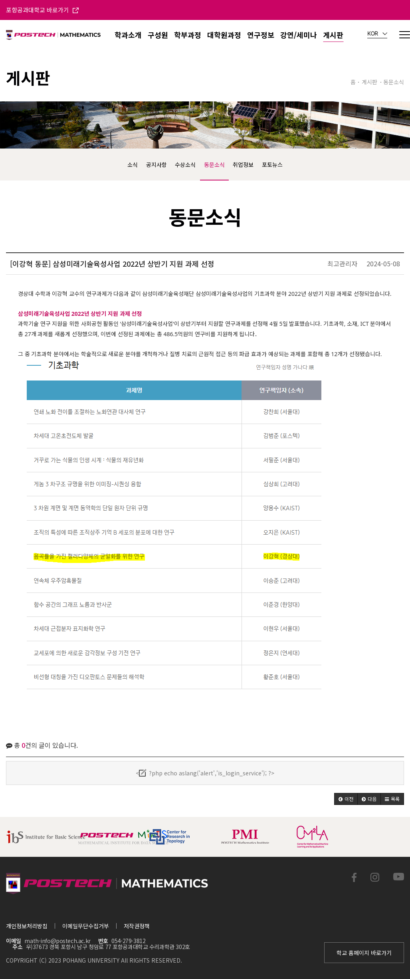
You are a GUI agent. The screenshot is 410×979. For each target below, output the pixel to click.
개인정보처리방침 (27, 926)
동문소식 (214, 164)
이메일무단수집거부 (85, 926)
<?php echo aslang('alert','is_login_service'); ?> (205, 773)
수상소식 (185, 164)
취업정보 (243, 164)
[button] (346, 799)
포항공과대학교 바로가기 (42, 10)
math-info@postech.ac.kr (57, 941)
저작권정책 (137, 926)
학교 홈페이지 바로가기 (364, 953)
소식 (132, 164)
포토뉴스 (272, 164)
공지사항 (156, 164)
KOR (377, 34)
